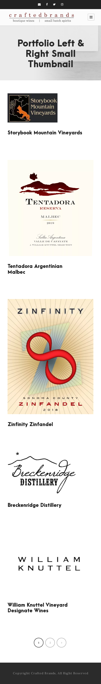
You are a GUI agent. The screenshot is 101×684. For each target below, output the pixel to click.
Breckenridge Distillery (34, 505)
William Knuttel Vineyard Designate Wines (38, 608)
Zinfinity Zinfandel (30, 424)
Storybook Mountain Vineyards (45, 133)
